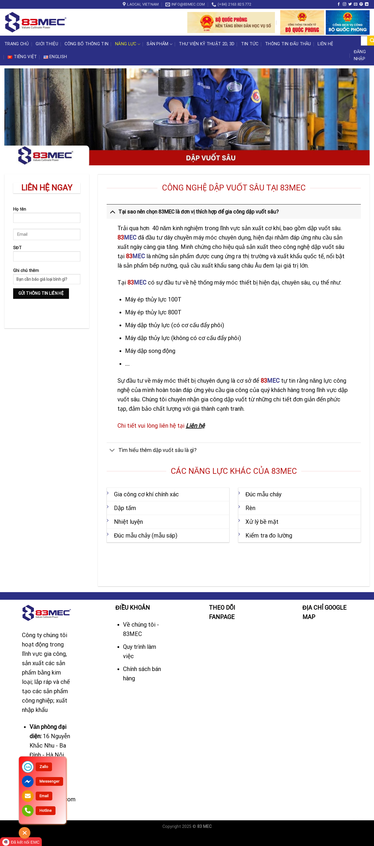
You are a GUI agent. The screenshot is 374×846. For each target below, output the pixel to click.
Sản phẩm (159, 44)
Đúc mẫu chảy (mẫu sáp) (145, 535)
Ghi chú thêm (46, 289)
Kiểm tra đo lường (268, 535)
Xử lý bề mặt (261, 521)
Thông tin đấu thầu (288, 43)
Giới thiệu (47, 43)
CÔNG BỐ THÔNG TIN (86, 43)
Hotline (45, 810)
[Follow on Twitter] (350, 4)
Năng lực (127, 44)
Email (44, 796)
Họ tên (46, 217)
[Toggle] (112, 211)
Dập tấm (125, 508)
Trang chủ (16, 43)
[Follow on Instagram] (344, 4)
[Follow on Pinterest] (361, 4)
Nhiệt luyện (128, 521)
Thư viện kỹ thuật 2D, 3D (206, 43)
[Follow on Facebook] (338, 4)
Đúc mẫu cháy (263, 494)
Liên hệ (325, 43)
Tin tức (250, 43)
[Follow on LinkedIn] (366, 4)
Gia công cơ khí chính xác (146, 494)
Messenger (49, 781)
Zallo (43, 766)
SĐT (46, 255)
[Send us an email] (355, 4)
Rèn (250, 508)
